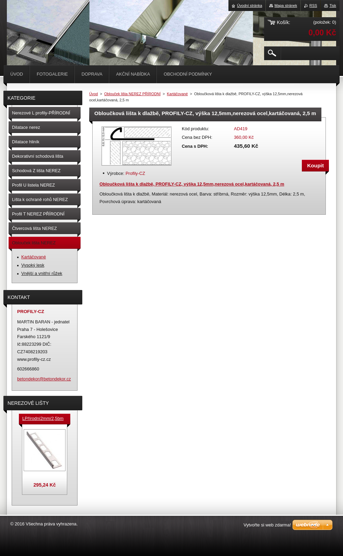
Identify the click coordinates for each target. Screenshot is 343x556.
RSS (313, 5)
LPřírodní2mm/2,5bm (42, 418)
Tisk (332, 5)
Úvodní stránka (249, 5)
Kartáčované (177, 94)
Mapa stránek (285, 5)
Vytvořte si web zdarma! (267, 524)
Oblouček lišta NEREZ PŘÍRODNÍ (132, 94)
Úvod (93, 94)
